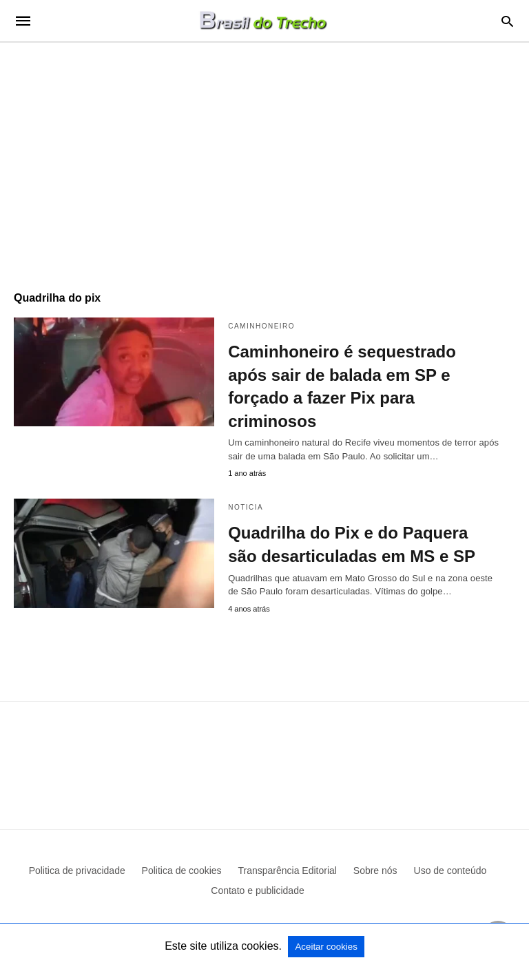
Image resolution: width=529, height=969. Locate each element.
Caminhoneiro (261, 326)
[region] (264, 160)
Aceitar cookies (326, 946)
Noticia (245, 507)
